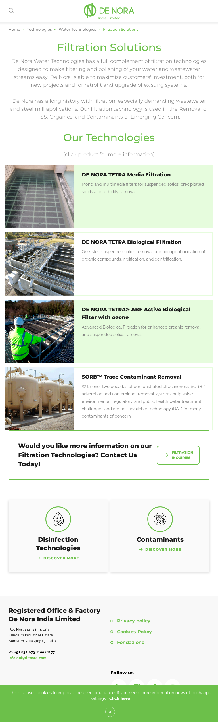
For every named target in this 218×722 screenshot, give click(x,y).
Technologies (39, 29)
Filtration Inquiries (182, 455)
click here (119, 698)
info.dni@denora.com (27, 658)
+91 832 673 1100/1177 (34, 652)
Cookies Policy (134, 631)
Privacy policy (133, 621)
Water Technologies (77, 29)
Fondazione (130, 642)
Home (14, 29)
